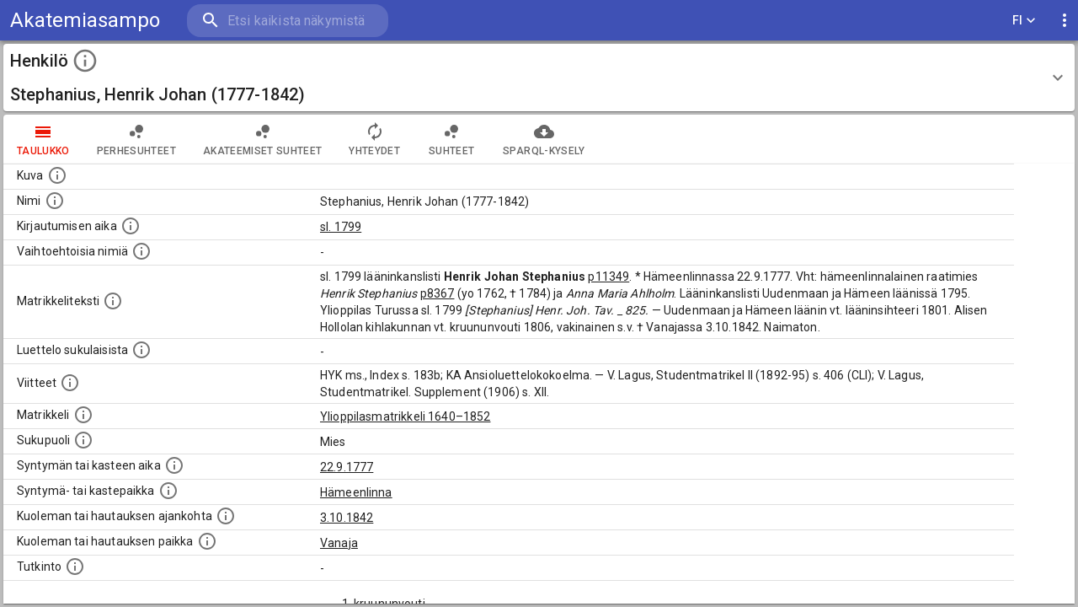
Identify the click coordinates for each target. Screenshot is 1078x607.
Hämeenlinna (356, 492)
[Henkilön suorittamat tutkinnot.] (74, 566)
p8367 (437, 293)
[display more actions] (1064, 20)
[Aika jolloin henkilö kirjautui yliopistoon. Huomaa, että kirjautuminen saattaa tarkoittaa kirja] (130, 225)
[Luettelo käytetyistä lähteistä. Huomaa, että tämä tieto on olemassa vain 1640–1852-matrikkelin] (69, 382)
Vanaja (339, 543)
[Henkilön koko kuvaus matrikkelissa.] (112, 300)
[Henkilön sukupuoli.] (83, 440)
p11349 (608, 276)
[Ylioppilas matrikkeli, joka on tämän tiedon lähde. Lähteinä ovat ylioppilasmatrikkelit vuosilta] (83, 414)
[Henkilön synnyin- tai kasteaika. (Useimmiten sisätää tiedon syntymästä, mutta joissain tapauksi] (174, 465)
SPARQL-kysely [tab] (543, 139)
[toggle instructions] (85, 60)
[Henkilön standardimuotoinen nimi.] (54, 200)
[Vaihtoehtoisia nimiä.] (141, 251)
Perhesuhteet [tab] (136, 139)
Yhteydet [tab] (374, 139)
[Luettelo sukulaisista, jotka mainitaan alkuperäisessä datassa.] (141, 349)
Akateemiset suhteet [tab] (262, 139)
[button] (539, 77)
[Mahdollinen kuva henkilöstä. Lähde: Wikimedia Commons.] (57, 175)
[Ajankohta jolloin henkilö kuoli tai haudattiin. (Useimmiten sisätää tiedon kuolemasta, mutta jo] (225, 515)
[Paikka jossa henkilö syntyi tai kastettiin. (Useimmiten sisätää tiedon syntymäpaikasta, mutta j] (168, 490)
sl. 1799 (340, 227)
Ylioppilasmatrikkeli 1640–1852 (405, 416)
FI (1024, 20)
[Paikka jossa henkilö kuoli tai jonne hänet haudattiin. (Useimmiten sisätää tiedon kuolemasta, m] (207, 541)
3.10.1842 (346, 517)
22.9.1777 (346, 467)
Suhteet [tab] (451, 139)
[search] (286, 20)
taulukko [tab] (43, 139)
